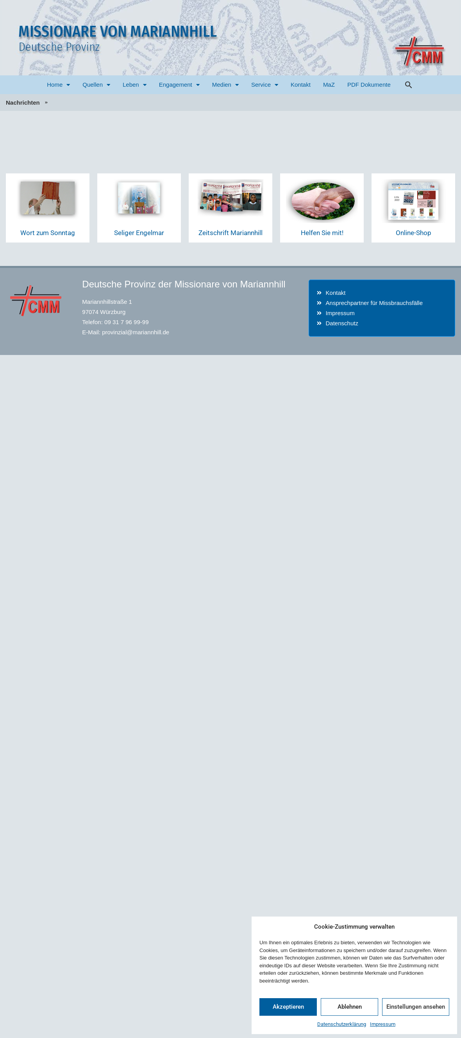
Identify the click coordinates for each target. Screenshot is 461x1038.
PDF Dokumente (369, 84)
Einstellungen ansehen (415, 1006)
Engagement (179, 85)
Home (58, 85)
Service (264, 85)
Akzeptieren (288, 1006)
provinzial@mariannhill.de (135, 332)
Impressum (382, 1024)
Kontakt (301, 84)
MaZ (329, 84)
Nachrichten (23, 102)
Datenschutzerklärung (341, 1024)
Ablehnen (350, 1006)
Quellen (96, 85)
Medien (225, 85)
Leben (135, 85)
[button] (408, 84)
